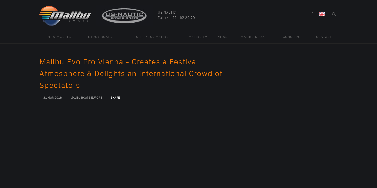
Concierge (293, 37)
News (223, 37)
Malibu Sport (253, 37)
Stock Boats (100, 37)
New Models (59, 37)
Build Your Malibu (151, 37)
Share (115, 97)
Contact (324, 37)
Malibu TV (198, 37)
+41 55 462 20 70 (180, 18)
